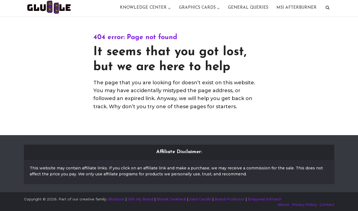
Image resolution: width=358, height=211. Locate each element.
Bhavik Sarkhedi (171, 199)
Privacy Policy (304, 204)
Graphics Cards (197, 8)
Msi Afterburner (296, 8)
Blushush (116, 199)
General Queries (248, 8)
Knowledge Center (143, 8)
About (283, 204)
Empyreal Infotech (264, 199)
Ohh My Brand (140, 199)
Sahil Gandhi (200, 199)
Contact (327, 204)
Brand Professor (229, 199)
